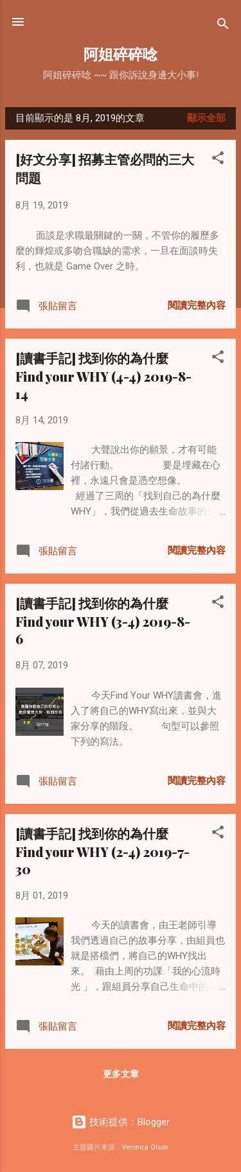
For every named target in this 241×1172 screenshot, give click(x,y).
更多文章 (121, 1074)
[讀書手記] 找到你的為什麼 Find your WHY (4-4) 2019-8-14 (103, 375)
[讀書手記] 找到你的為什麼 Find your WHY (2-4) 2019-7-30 (102, 851)
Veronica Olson (145, 1147)
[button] (218, 160)
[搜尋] (223, 26)
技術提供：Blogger (120, 1122)
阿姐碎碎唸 (120, 54)
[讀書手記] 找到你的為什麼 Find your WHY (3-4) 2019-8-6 (102, 620)
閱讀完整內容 (197, 305)
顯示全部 (206, 118)
